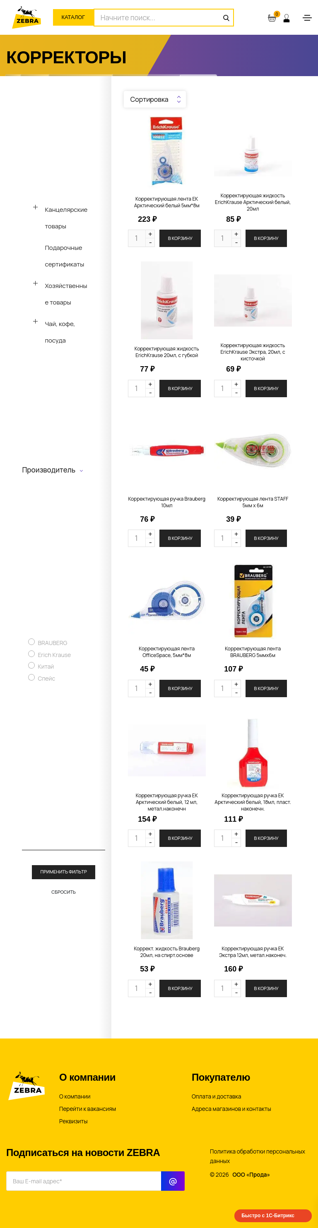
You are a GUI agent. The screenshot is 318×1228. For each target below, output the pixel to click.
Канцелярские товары (66, 217)
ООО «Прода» (251, 1174)
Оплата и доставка (216, 1096)
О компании (74, 1096)
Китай (46, 666)
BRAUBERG (52, 643)
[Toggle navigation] (307, 18)
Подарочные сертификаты (64, 256)
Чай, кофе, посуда (60, 332)
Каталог (75, 17)
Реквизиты (73, 1121)
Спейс (46, 678)
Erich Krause (54, 655)
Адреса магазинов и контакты (231, 1109)
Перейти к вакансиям (87, 1109)
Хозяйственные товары (66, 294)
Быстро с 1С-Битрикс (267, 1215)
